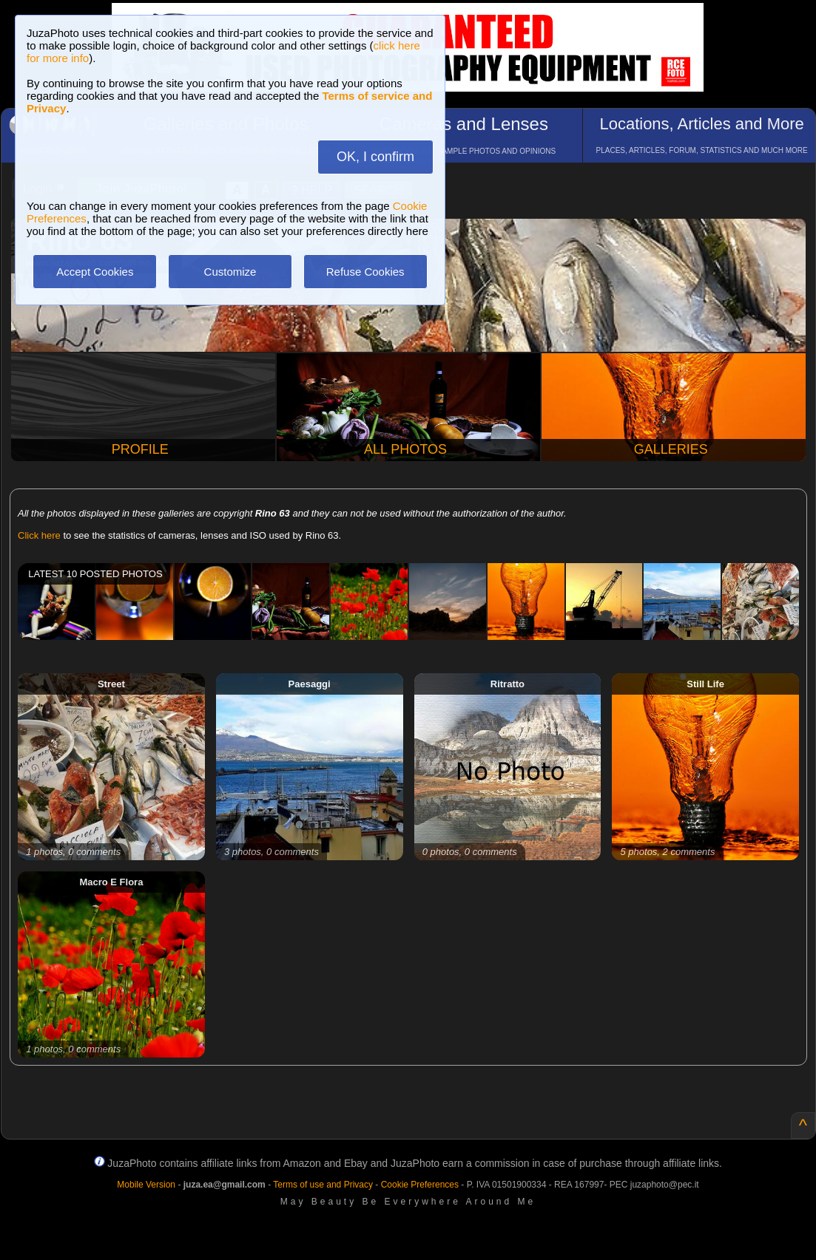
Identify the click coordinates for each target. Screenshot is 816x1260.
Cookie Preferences (420, 1184)
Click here (39, 535)
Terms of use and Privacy (323, 1184)
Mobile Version (146, 1184)
